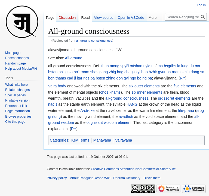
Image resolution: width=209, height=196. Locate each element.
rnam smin (180, 72)
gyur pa (164, 72)
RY (182, 78)
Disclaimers (152, 178)
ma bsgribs (167, 66)
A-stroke (87, 110)
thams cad (64, 78)
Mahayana (102, 140)
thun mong (110, 66)
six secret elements (174, 98)
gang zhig (107, 72)
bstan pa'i (56, 72)
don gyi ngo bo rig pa (134, 78)
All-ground (73, 58)
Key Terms (80, 140)
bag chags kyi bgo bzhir (137, 72)
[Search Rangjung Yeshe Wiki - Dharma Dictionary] (186, 17)
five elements (185, 86)
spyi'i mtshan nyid (135, 66)
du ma (194, 66)
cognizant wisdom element (109, 122)
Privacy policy (57, 178)
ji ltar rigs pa (84, 78)
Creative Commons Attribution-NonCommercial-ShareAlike (133, 169)
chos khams (110, 92)
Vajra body (57, 86)
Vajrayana (123, 140)
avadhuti (126, 116)
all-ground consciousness (94, 40)
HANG (132, 104)
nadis (52, 104)
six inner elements (146, 92)
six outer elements (144, 86)
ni (152, 66)
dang (195, 72)
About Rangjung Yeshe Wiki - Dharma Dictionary (105, 178)
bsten (100, 78)
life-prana (186, 110)
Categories (59, 140)
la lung (182, 66)
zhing (110, 78)
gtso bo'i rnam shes (81, 72)
